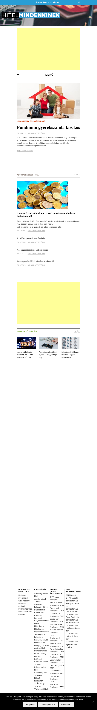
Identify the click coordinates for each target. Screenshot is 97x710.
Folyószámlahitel (41, 621)
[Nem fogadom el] (93, 701)
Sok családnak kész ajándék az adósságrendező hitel (39, 227)
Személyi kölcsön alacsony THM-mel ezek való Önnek (25, 355)
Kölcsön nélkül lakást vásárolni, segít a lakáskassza (70, 355)
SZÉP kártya (39, 683)
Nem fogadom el (48, 705)
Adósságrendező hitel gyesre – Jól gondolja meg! (48, 355)
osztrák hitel (39, 648)
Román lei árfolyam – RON (54, 679)
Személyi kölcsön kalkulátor (38, 678)
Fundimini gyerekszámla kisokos (48, 127)
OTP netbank (24, 601)
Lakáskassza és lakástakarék (31, 121)
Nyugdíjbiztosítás (41, 645)
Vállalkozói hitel (41, 689)
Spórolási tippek (41, 662)
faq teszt (38, 618)
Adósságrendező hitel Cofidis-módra (32, 250)
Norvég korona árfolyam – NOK (56, 632)
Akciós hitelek (40, 599)
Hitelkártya (38, 629)
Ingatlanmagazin (41, 632)
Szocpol (37, 686)
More (77, 175)
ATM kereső (71, 595)
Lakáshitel (38, 637)
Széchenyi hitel (40, 673)
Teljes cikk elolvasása (25, 151)
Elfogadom (30, 705)
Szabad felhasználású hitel (40, 667)
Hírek (36, 623)
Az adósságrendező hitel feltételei (31, 238)
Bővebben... (66, 705)
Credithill (38, 615)
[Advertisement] (48, 49)
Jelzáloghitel (39, 634)
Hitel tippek (39, 626)
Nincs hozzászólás (36, 133)
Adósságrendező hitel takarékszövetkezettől (35, 261)
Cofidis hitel (39, 613)
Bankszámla (39, 610)
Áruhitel (37, 602)
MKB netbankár (25, 609)
